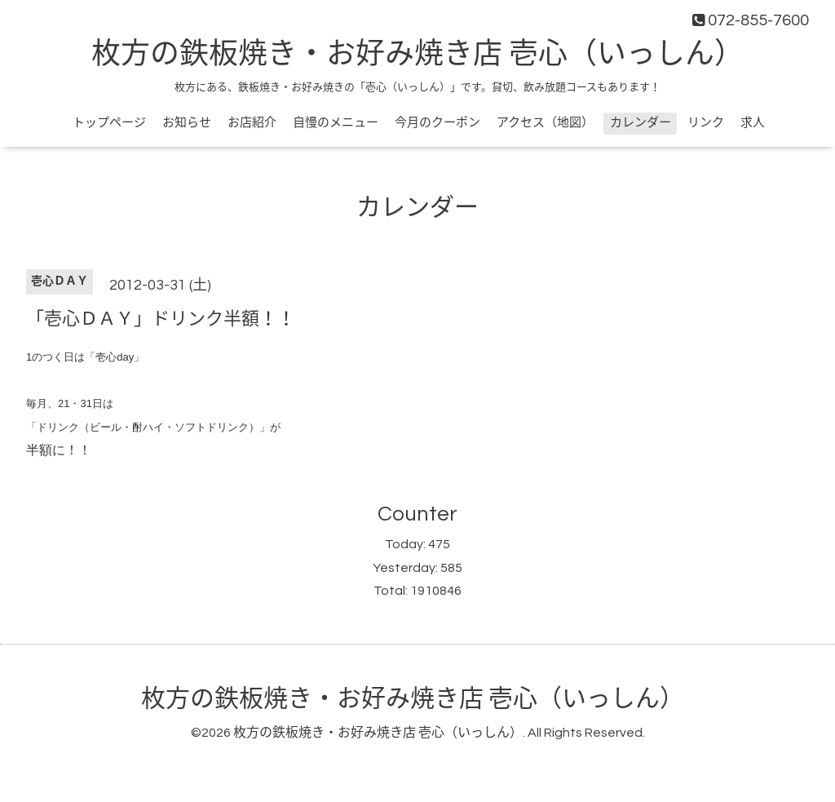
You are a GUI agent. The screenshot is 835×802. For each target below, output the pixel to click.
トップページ (109, 123)
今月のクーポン (437, 123)
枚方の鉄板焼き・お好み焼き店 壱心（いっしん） (417, 54)
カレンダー (640, 123)
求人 (752, 123)
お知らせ (186, 123)
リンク (705, 123)
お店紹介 (252, 123)
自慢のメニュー (335, 123)
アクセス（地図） (545, 123)
